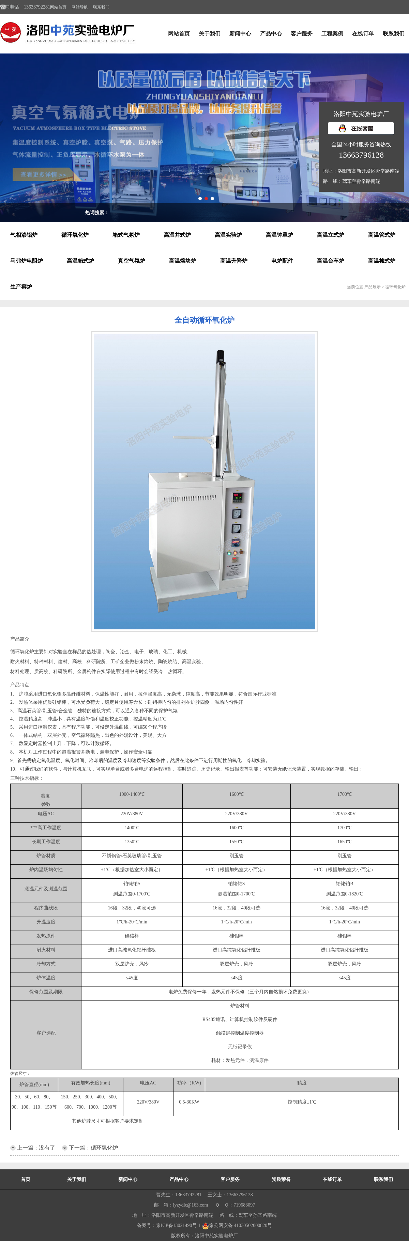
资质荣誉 (281, 1179)
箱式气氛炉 (126, 235)
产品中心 (271, 33)
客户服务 (302, 33)
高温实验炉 (228, 235)
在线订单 (363, 33)
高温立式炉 (330, 235)
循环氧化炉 (75, 235)
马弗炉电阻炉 (26, 261)
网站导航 (80, 7)
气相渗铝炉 (23, 235)
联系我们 (101, 7)
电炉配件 (282, 261)
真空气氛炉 (131, 261)
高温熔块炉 (182, 261)
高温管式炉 (381, 235)
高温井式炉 (177, 235)
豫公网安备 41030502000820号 (237, 1225)
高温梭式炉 (381, 261)
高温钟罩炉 (279, 235)
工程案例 (332, 33)
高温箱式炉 (80, 261)
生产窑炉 (21, 287)
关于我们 (210, 33)
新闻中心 (240, 33)
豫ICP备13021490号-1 (178, 1225)
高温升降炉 (233, 261)
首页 (25, 1179)
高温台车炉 (330, 261)
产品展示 (372, 286)
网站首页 (58, 7)
